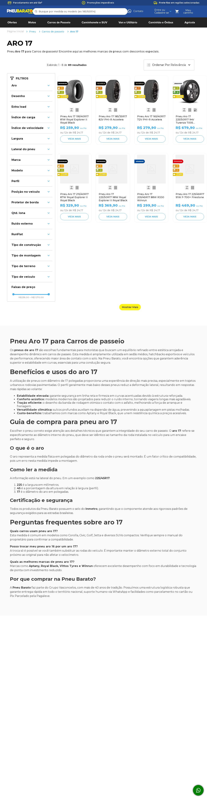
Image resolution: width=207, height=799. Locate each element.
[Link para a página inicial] (16, 4)
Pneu (32, 4)
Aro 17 (74, 4)
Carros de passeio (53, 4)
